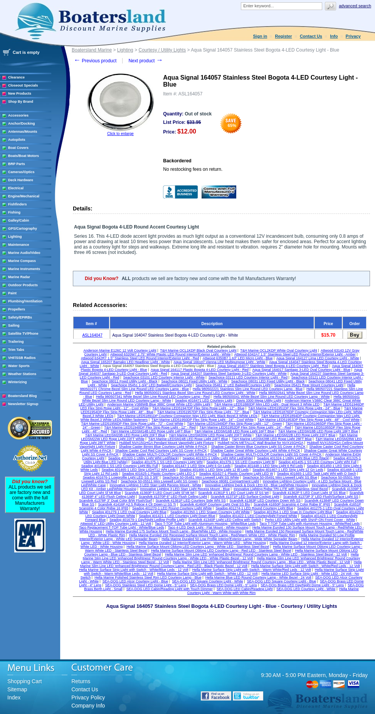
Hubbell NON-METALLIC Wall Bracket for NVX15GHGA (260, 443)
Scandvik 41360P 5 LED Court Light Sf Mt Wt (160, 493)
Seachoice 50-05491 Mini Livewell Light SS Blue (280, 477)
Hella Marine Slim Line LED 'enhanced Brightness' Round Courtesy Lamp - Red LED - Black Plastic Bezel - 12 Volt (221, 564)
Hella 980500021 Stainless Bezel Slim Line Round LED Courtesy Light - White (195, 393)
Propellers (16, 309)
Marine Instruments (24, 269)
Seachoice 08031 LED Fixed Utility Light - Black (268, 381)
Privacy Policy (88, 697)
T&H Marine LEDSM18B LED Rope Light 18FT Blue (318, 431)
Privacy (353, 36)
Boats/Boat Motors (23, 156)
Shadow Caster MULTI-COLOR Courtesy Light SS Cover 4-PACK (271, 454)
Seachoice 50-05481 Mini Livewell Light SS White (201, 477)
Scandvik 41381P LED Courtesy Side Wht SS (191, 500)
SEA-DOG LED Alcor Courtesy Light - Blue (135, 581)
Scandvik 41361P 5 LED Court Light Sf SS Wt (233, 493)
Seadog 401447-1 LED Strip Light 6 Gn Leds (196, 466)
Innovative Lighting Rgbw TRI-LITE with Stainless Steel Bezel (281, 489)
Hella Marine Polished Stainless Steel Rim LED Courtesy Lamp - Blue (148, 577)
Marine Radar (19, 277)
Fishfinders (17, 204)
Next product (145, 60)
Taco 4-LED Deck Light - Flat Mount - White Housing (208, 527)
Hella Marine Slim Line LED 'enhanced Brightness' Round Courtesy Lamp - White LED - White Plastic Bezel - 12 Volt (221, 556)
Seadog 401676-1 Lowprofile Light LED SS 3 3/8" (121, 477)
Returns (80, 681)
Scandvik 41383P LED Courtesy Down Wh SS (265, 500)
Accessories (18, 115)
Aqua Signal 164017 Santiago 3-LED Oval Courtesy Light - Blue (301, 370)
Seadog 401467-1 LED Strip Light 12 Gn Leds (287, 470)
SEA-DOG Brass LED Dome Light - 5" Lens (223, 585)
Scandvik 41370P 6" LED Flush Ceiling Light (173, 497)
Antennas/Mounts (22, 131)
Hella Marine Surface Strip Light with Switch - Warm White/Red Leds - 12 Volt (251, 570)
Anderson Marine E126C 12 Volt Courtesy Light (119, 350)
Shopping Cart (24, 681)
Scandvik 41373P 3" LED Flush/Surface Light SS (320, 497)
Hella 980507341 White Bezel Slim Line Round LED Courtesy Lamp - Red (153, 397)
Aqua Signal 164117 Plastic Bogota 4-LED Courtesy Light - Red (200, 370)
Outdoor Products (23, 285)
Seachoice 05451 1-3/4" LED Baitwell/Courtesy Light (151, 385)
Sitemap (17, 689)
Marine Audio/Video (24, 253)
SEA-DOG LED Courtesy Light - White (305, 589)
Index (13, 697)
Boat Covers (18, 148)
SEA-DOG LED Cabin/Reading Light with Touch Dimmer (169, 589)
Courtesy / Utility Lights (162, 50)
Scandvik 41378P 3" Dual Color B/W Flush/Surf (115, 500)
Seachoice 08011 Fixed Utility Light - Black (125, 381)
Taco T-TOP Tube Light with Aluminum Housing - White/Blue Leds (205, 523)
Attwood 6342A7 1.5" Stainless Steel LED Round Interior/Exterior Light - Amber (295, 354)
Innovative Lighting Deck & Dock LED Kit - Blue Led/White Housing (256, 485)
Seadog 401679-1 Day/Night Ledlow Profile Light (147, 520)
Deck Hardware (20, 180)
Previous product (95, 60)
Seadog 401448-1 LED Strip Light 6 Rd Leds (268, 466)
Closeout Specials (23, 85)
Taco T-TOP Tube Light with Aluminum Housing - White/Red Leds (309, 523)
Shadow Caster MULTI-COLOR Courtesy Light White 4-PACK (170, 454)
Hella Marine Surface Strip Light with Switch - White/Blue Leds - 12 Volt (133, 570)
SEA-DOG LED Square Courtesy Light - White (207, 581)
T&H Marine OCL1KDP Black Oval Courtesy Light (198, 350)
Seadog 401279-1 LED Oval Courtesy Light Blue (129, 512)
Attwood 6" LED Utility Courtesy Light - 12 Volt (115, 523)
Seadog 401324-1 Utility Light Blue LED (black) (293, 458)
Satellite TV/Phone (23, 333)
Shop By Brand (20, 101)
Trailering (16, 342)
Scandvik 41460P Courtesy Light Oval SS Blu (215, 504)
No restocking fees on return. (192, 169)
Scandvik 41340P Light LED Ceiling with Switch (224, 520)
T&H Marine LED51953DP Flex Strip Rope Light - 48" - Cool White (308, 420)
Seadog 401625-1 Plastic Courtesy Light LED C (158, 473)
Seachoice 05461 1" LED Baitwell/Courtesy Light (232, 385)
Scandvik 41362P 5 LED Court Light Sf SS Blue (309, 493)
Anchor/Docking (21, 123)
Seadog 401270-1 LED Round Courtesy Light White (172, 508)
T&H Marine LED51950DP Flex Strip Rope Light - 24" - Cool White (202, 420)
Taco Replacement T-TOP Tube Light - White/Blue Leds (121, 527)
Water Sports (19, 366)
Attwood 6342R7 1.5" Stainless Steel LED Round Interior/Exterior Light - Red (140, 358)
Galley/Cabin (18, 220)
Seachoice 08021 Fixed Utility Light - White (194, 381)
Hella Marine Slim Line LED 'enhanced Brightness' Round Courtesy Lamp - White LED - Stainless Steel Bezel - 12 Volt (256, 554)
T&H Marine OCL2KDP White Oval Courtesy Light (278, 350)
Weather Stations (22, 374)
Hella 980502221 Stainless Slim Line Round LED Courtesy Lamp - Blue (248, 389)
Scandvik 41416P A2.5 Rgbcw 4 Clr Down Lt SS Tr (137, 504)
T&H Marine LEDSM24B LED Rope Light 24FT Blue (188, 439)
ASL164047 (92, 335)
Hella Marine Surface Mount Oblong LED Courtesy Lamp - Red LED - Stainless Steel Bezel (221, 550)
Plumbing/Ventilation (25, 301)
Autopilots (16, 140)
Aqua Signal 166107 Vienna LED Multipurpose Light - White (219, 362)
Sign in (260, 36)
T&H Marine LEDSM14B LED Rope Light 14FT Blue (150, 431)
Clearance (16, 77)
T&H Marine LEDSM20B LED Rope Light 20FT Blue (125, 435)
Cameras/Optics (21, 172)
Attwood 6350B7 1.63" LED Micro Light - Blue (238, 358)
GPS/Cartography (22, 228)
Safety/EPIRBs (20, 317)
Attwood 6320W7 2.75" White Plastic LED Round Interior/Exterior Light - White (170, 354)
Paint (12, 293)
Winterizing (17, 382)
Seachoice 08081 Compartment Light (230, 481)
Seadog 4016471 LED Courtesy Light (203, 400)
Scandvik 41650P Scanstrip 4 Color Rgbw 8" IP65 (292, 504)
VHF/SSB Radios (22, 358)
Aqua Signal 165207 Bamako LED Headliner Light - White (125, 362)
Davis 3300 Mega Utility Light (258, 400)
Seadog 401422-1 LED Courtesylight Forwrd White (258, 516)
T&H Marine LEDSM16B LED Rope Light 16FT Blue (234, 431)
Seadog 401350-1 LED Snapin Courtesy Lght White (210, 512)
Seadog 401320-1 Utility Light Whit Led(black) (143, 458)
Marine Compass (22, 261)
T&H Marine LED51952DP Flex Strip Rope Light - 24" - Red (245, 427)
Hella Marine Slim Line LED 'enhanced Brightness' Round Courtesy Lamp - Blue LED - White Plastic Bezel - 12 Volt (261, 562)
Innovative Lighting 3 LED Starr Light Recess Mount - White (155, 485)
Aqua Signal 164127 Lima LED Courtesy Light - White (317, 358)
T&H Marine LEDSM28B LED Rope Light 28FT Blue (272, 439)
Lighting (15, 237)
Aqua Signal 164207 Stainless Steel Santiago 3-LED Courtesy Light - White (229, 373)
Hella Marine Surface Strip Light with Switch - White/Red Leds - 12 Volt (305, 566)
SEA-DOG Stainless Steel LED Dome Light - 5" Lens (145, 585)
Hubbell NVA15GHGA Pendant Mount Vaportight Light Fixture (166, 443)
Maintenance (18, 245)
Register (283, 36)
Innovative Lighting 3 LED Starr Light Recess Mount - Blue (185, 489)
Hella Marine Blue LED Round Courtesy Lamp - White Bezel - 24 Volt (258, 577)
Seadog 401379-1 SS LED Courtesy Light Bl (241, 462)
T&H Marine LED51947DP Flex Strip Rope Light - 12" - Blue (198, 408)
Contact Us (311, 36)
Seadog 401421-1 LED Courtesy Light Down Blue (177, 516)
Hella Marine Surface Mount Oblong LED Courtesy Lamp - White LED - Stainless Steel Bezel (197, 547)
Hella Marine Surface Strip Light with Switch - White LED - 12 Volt (207, 574)
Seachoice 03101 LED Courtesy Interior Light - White (164, 377)
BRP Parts (16, 164)
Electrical (16, 188)
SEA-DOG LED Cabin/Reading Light (245, 589)
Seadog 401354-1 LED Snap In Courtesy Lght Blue (293, 512)
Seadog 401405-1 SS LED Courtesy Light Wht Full (318, 462)
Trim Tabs (16, 350)
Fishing (14, 212)
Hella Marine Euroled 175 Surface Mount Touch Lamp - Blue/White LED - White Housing (174, 531)
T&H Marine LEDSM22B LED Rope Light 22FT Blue (295, 435)
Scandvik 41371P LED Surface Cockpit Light (245, 497)
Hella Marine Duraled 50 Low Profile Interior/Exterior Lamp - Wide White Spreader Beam (229, 539)
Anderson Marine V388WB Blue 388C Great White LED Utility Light (158, 404)
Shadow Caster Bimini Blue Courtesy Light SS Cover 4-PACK (258, 447)
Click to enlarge (120, 134)
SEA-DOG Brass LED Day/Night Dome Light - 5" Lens (302, 585)
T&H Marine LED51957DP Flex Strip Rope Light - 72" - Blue (203, 412)
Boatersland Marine (92, 50)
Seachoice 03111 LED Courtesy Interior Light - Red (248, 377)
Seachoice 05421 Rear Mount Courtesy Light (309, 385)
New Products (19, 93)
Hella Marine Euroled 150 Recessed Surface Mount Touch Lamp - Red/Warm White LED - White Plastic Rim (212, 535)
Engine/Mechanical (23, 196)
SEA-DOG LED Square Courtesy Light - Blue (281, 581)
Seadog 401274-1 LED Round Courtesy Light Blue (254, 508)
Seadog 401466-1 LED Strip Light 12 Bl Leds (214, 470)
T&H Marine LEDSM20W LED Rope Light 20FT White (210, 435)
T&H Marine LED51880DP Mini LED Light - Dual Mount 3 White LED (267, 404)
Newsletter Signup (23, 404)
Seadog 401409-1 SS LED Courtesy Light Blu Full (119, 466)
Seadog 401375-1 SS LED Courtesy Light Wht (167, 462)
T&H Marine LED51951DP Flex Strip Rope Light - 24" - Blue (294, 408)
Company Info (88, 705)
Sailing (14, 325)
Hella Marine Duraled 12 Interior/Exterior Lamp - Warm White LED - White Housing (202, 543)
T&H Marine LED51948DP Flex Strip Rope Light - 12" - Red (150, 427)
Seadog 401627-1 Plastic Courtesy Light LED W (236, 473)
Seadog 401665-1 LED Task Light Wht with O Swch (316, 473)
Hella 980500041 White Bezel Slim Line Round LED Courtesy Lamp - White (272, 397)
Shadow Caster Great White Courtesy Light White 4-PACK (255, 450)
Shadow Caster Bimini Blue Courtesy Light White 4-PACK (163, 447)
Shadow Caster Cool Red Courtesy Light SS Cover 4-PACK (161, 450)
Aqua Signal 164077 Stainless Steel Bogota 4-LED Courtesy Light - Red (273, 366)
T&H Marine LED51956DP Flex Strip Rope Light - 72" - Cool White (132, 423)
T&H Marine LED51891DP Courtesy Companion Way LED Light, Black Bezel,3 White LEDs (187, 416)
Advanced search (355, 5)
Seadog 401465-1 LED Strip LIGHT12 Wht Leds (139, 470)
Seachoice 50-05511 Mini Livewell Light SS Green (159, 481)
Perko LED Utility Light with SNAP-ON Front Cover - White (310, 520)
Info (334, 36)
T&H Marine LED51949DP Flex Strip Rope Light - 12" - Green (234, 423)
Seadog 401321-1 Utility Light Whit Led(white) (218, 458)
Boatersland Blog (22, 396)
